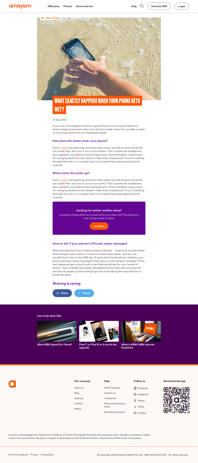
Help (107, 381)
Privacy (34, 454)
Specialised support (114, 412)
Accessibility (47, 454)
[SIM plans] (53, 6)
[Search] (142, 7)
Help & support (112, 387)
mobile (64, 147)
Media (77, 408)
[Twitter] (147, 400)
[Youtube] (147, 413)
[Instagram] (147, 394)
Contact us (110, 393)
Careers (78, 403)
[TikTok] (147, 406)
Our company (82, 381)
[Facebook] (147, 388)
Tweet (86, 293)
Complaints (110, 398)
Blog (76, 393)
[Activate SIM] (159, 6)
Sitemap (78, 398)
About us (79, 387)
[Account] (181, 6)
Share (64, 293)
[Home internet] (84, 6)
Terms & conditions (18, 454)
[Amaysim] (20, 7)
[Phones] (67, 6)
